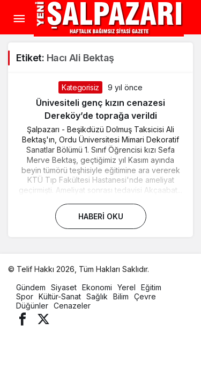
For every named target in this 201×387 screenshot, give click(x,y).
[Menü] (18, 19)
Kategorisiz (80, 87)
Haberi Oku (100, 216)
